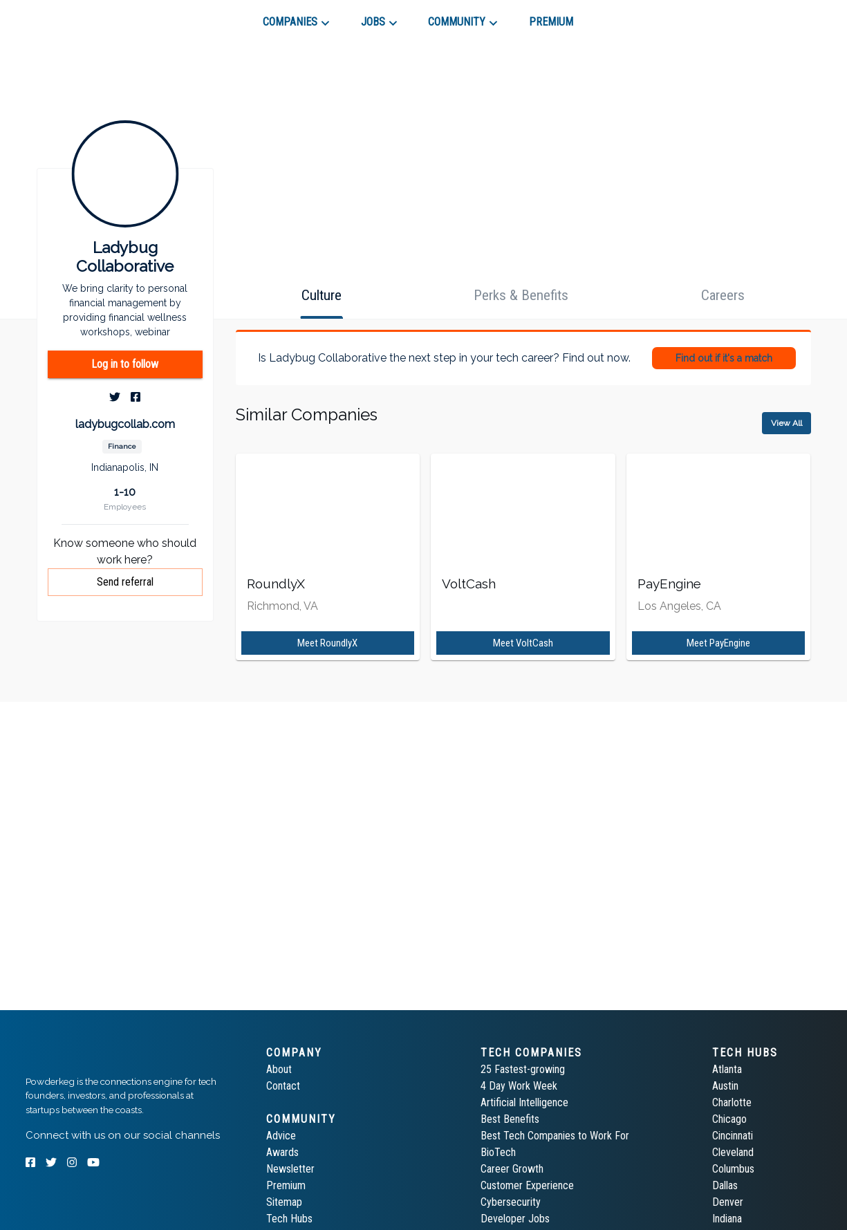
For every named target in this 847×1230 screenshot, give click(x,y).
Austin (725, 1085)
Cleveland (733, 1152)
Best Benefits (510, 1119)
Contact (283, 1085)
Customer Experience (527, 1185)
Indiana (727, 1218)
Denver (727, 1202)
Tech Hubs (289, 1218)
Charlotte (732, 1102)
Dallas (725, 1185)
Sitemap (284, 1202)
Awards (282, 1152)
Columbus (733, 1168)
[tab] (75, 16)
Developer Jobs (515, 1218)
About (279, 1069)
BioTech (498, 1152)
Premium (286, 1185)
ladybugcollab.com (125, 424)
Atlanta (727, 1069)
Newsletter (290, 1168)
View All (786, 423)
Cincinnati (732, 1135)
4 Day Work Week (519, 1085)
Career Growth (512, 1168)
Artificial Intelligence (524, 1102)
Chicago (729, 1119)
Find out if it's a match (724, 358)
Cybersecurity (511, 1202)
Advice (281, 1135)
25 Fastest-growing (523, 1069)
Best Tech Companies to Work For (555, 1135)
